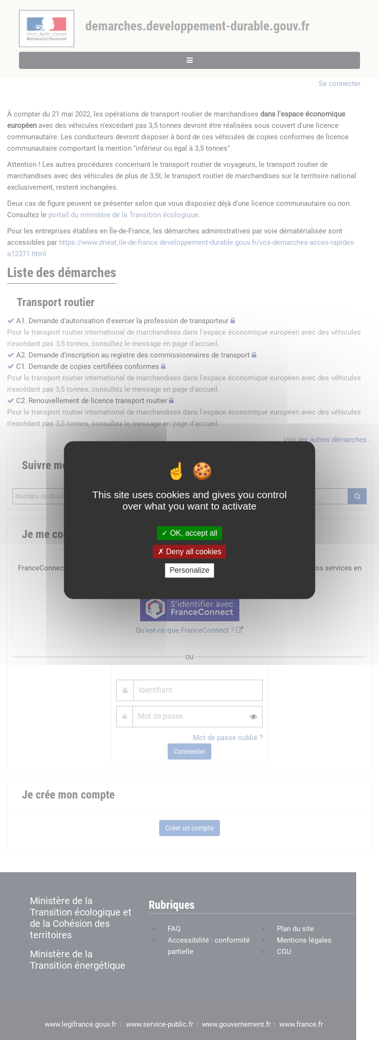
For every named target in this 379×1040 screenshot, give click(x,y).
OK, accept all (189, 533)
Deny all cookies (189, 552)
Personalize (189, 571)
